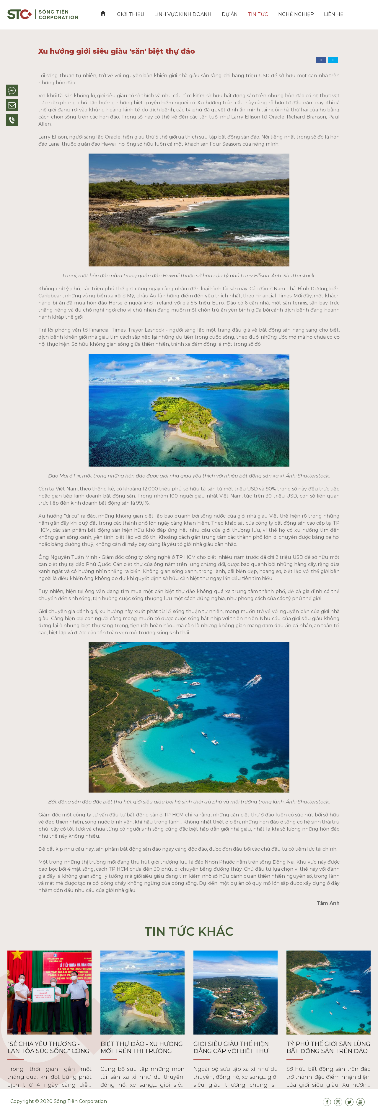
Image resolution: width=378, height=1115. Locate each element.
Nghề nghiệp (291, 14)
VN (346, 14)
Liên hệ (328, 14)
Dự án (227, 14)
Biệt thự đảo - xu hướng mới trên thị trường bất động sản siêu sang (141, 1051)
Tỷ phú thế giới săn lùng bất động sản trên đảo (328, 1047)
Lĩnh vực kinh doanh (181, 14)
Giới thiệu (129, 14)
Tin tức (254, 14)
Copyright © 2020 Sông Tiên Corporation (58, 1101)
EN (357, 14)
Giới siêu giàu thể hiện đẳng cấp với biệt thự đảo (231, 1051)
